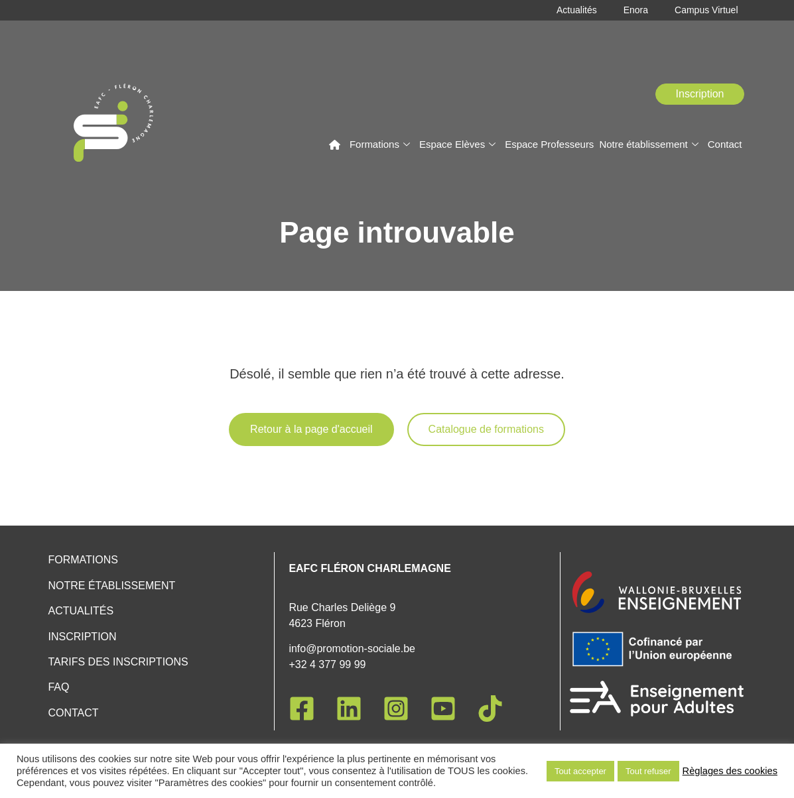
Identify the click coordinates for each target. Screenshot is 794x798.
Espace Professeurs (549, 144)
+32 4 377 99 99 (327, 664)
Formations (380, 144)
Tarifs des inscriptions (118, 661)
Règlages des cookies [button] (730, 771)
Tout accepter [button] (580, 771)
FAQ (58, 687)
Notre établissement (648, 144)
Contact (725, 144)
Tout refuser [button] (648, 771)
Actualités (577, 10)
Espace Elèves (457, 144)
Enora (636, 10)
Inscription (82, 636)
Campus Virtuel (706, 10)
